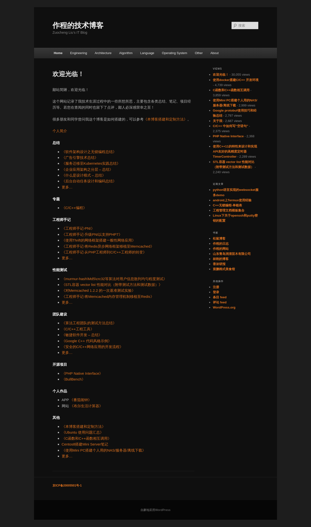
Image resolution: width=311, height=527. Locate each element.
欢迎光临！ (221, 74)
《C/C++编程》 (74, 208)
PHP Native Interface (228, 136)
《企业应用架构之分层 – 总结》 (87, 169)
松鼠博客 (219, 238)
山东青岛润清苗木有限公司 (232, 254)
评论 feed (219, 302)
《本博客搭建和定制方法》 (165, 119)
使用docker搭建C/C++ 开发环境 (236, 80)
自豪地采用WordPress (155, 510)
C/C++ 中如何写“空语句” (230, 126)
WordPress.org (224, 307)
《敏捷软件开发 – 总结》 (82, 335)
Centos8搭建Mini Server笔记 (85, 444)
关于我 (217, 121)
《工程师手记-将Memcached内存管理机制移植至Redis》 (108, 296)
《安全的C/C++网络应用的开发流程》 (92, 347)
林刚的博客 (221, 259)
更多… (67, 187)
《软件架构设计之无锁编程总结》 (89, 152)
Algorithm (126, 53)
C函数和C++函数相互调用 (231, 90)
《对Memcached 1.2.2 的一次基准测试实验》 (98, 290)
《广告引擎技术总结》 (80, 157)
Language (147, 53)
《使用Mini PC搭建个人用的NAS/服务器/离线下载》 (104, 450)
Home (58, 53)
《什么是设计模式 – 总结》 (84, 175)
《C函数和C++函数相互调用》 (86, 438)
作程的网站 (221, 249)
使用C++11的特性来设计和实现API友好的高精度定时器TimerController (235, 151)
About (214, 53)
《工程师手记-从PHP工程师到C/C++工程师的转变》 (104, 252)
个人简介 (59, 131)
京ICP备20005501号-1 (67, 485)
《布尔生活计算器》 (86, 406)
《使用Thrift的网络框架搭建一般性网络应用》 (99, 240)
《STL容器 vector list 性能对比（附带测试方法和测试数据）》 (112, 285)
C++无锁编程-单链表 (227, 205)
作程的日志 (221, 243)
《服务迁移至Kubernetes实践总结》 (91, 163)
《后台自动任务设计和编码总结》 (89, 181)
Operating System (174, 53)
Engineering (78, 53)
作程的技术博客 (78, 25)
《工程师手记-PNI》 (78, 228)
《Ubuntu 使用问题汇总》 (83, 432)
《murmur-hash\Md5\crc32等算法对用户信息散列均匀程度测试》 (114, 279)
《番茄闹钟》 (81, 400)
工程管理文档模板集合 (228, 210)
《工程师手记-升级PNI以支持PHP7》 (92, 234)
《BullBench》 (74, 379)
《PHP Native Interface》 (82, 373)
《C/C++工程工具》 (78, 329)
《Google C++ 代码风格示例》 (87, 341)
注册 (216, 287)
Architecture (103, 53)
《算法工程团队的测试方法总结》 (89, 323)
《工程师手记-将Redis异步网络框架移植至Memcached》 (108, 246)
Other (199, 53)
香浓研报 (219, 264)
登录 (216, 292)
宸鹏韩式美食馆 (224, 269)
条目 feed (219, 297)
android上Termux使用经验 (232, 200)
